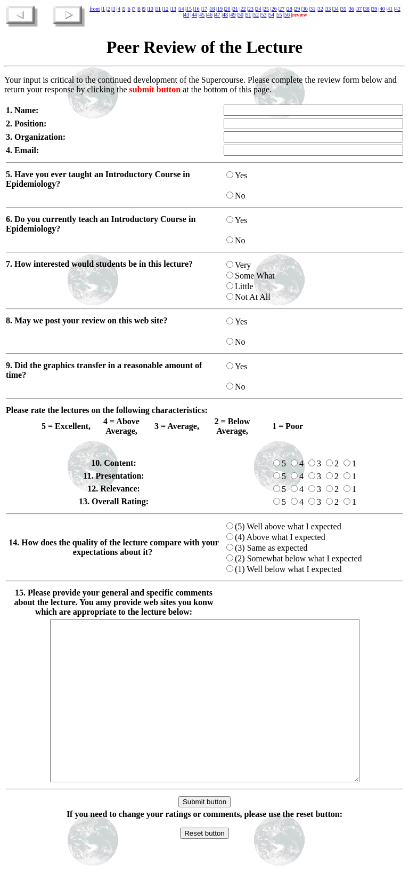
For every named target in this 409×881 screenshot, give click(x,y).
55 (279, 15)
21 (235, 9)
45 (201, 15)
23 (250, 9)
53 (263, 15)
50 (240, 15)
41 (389, 9)
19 (220, 9)
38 (367, 9)
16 (196, 9)
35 (343, 9)
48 (225, 15)
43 (186, 15)
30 (305, 9)
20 (228, 9)
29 (297, 9)
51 (248, 15)
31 (312, 9)
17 (204, 9)
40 (382, 9)
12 (165, 9)
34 (336, 9)
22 (243, 9)
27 (281, 9)
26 (274, 9)
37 (359, 9)
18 (212, 9)
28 (289, 9)
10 (150, 9)
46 (209, 15)
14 (181, 9)
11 (158, 9)
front (94, 9)
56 (287, 15)
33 (328, 9)
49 (232, 15)
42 (397, 9)
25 (266, 9)
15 (189, 9)
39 (374, 9)
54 (271, 15)
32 (320, 9)
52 (256, 15)
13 (173, 9)
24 (258, 9)
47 (217, 15)
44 (194, 15)
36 (351, 9)
